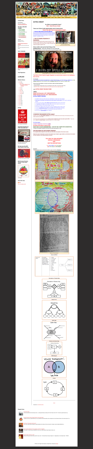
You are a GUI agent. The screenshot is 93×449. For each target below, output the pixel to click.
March (21, 90)
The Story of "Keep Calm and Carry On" (30, 423)
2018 (20, 95)
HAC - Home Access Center (53, 26)
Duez (20, 182)
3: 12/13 (25, 17)
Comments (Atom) (40, 404)
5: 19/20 (37, 17)
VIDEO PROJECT (67, 17)
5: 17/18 (33, 17)
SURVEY (59, 17)
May (20, 87)
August (21, 83)
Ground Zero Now (26, 411)
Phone (53, 17)
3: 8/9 (18, 17)
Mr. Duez (47, 106)
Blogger (57, 443)
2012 (20, 103)
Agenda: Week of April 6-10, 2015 (29, 434)
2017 (20, 96)
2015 (20, 99)
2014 (20, 100)
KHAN (63, 17)
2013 (20, 102)
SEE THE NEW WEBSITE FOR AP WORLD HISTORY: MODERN (25, 85)
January (21, 93)
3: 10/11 (21, 17)
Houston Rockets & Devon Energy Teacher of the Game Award (33, 417)
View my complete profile (22, 184)
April (20, 89)
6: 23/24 (45, 17)
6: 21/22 (41, 17)
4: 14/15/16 (29, 17)
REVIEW (49, 17)
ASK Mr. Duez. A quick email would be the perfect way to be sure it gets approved (49, 86)
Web (55, 17)
